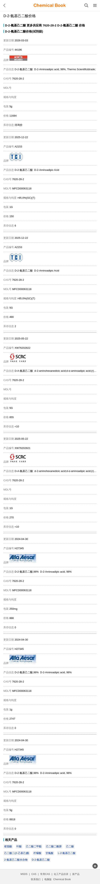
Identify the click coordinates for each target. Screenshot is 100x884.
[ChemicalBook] (50, 5)
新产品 (76, 874)
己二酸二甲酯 (34, 846)
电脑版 (48, 879)
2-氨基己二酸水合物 (16, 859)
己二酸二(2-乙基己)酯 (16, 853)
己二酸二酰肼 (54, 846)
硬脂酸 (8, 846)
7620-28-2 (49, 25)
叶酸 (19, 846)
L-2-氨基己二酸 (67, 853)
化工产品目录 (61, 874)
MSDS (24, 874)
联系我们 (36, 879)
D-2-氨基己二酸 (15, 25)
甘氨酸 (49, 853)
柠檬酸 (37, 853)
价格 (82, 25)
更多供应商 (34, 25)
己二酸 (70, 846)
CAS (33, 874)
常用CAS (45, 874)
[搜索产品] (86, 5)
